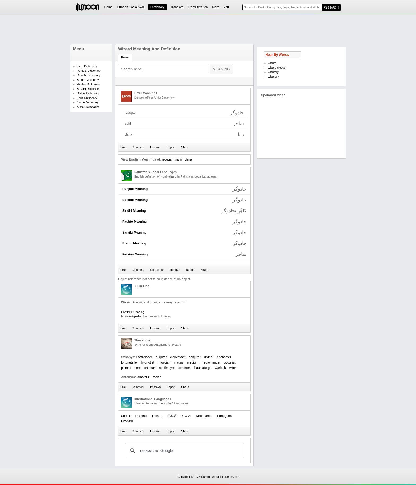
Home (108, 7)
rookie (157, 377)
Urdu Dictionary (87, 66)
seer (138, 368)
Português (224, 416)
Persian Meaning (135, 254)
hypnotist (147, 362)
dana (188, 159)
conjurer (194, 357)
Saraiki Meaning (134, 232)
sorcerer (184, 368)
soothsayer (167, 368)
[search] (183, 451)
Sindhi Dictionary (88, 79)
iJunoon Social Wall (131, 7)
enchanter (224, 357)
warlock (220, 368)
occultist (229, 362)
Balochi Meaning (135, 200)
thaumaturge (202, 368)
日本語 (172, 416)
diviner (208, 357)
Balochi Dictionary (88, 75)
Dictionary (157, 7)
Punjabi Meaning (135, 189)
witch (232, 368)
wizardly (273, 72)
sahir (178, 159)
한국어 (186, 416)
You (226, 7)
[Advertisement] (208, 29)
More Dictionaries (88, 106)
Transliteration (198, 7)
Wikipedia (135, 316)
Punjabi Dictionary (89, 70)
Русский (127, 421)
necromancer (211, 362)
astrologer (145, 357)
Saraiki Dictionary (88, 88)
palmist (126, 368)
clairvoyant (177, 357)
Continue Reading (132, 312)
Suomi (125, 416)
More (215, 7)
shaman (150, 368)
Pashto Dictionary (88, 84)
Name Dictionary (87, 102)
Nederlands (204, 416)
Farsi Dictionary (87, 97)
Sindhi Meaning (134, 211)
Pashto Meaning (134, 221)
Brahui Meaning (134, 243)
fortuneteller (129, 362)
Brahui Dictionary (88, 93)
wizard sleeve (277, 67)
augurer (161, 357)
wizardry (273, 76)
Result (125, 57)
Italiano (157, 416)
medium (192, 362)
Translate (177, 7)
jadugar (167, 159)
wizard (272, 63)
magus (178, 362)
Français (141, 416)
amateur (143, 377)
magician (164, 362)
